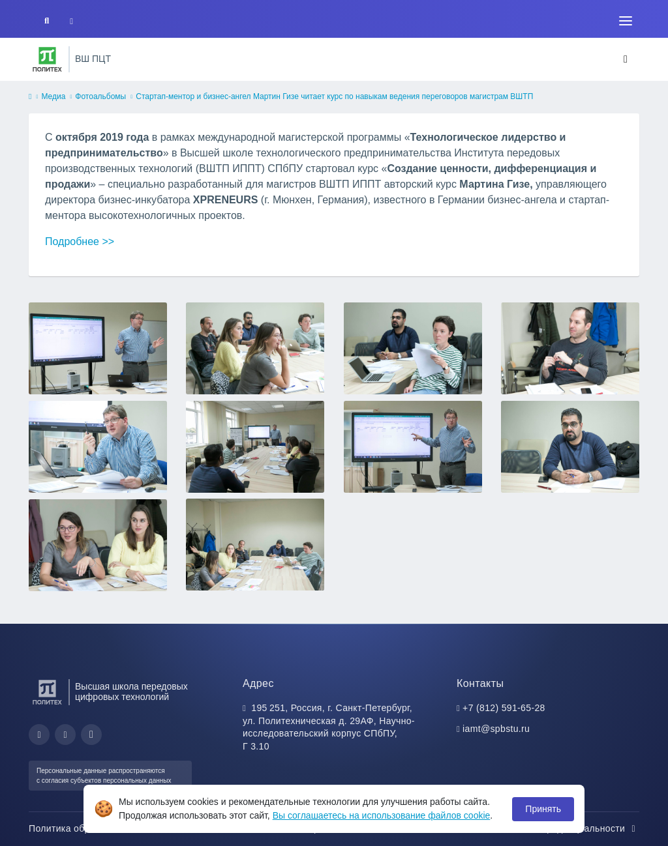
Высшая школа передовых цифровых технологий (131, 691)
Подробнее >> (79, 241)
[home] (30, 97)
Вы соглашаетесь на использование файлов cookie (382, 815)
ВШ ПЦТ (93, 58)
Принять (543, 809)
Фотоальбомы (100, 96)
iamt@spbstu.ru (496, 728)
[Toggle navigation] (625, 21)
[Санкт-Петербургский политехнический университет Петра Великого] (47, 59)
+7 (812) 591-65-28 (504, 708)
